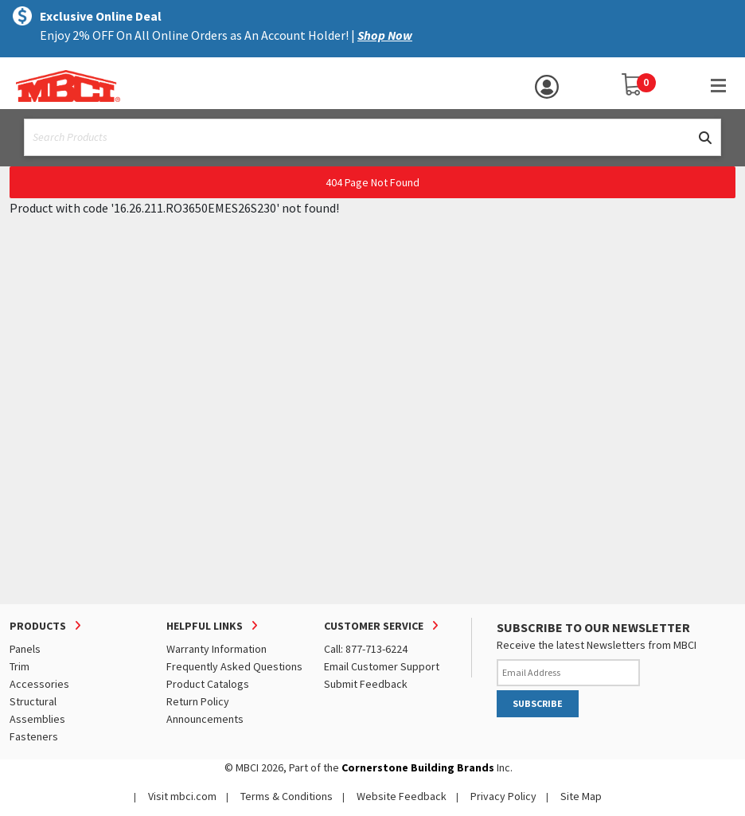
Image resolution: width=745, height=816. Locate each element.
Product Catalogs (207, 684)
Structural (33, 701)
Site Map (581, 796)
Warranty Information (216, 649)
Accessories (39, 684)
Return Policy (197, 701)
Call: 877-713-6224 (366, 649)
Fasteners (34, 736)
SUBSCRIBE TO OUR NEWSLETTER (593, 627)
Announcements (205, 719)
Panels (25, 649)
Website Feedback (402, 796)
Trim (19, 666)
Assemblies (37, 719)
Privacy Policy (503, 796)
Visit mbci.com (182, 796)
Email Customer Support (381, 666)
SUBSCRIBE (538, 703)
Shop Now (384, 35)
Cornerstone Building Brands (417, 767)
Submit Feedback (366, 684)
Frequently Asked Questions (234, 666)
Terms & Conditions (286, 796)
